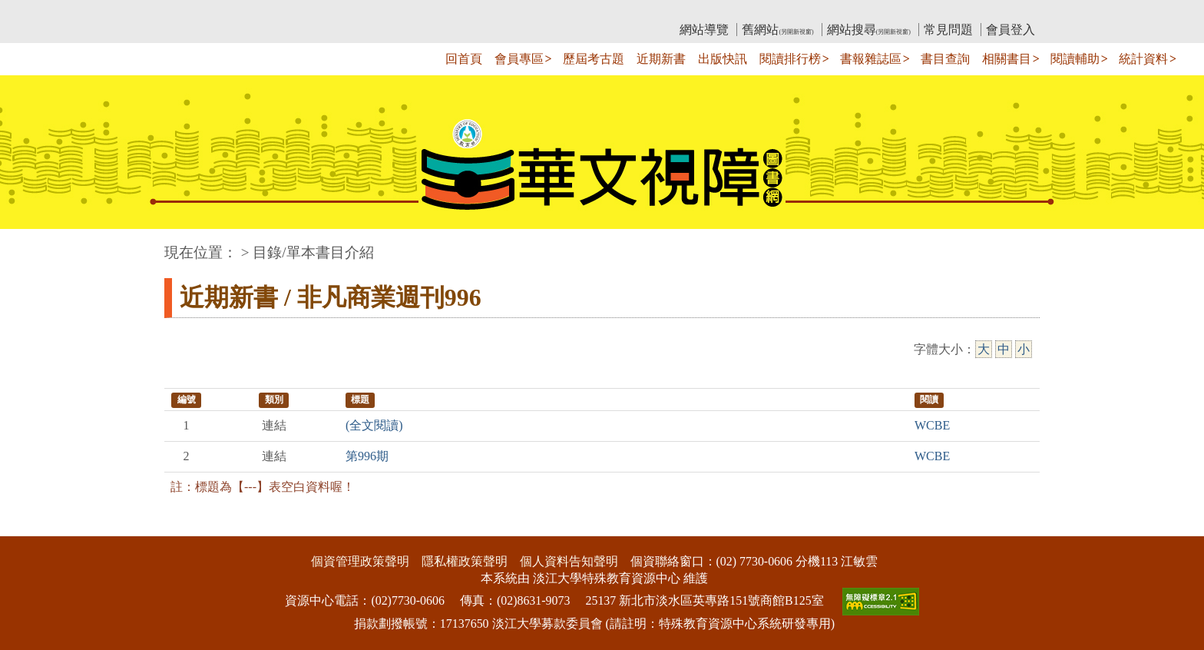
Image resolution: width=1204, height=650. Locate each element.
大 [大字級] (983, 349)
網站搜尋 (869, 29)
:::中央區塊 (29, 244)
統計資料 (1143, 58)
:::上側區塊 (193, 11)
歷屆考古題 (593, 58)
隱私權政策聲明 (465, 561)
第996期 (367, 456)
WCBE (932, 425)
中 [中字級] (1003, 349)
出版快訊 (722, 58)
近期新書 (661, 58)
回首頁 (463, 58)
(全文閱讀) (374, 425)
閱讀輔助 (1075, 58)
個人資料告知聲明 (569, 561)
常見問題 (948, 29)
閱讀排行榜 (790, 58)
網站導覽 (704, 29)
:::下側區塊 (29, 525)
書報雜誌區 (870, 58)
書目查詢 (945, 58)
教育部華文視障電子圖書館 (300, 11)
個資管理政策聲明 (360, 561)
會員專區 (519, 58)
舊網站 (777, 29)
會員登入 (1010, 29)
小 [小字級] (1023, 349)
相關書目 (1006, 58)
